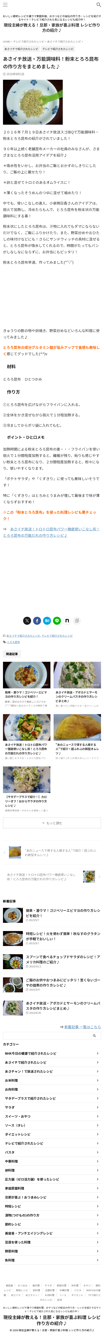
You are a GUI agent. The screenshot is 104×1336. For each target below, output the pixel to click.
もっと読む (54, 823)
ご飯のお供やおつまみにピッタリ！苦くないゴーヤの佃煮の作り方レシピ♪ (63, 982)
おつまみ (22, 1285)
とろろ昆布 (13, 642)
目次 (59, 1299)
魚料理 (36, 1285)
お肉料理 (49, 1295)
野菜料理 (61, 1285)
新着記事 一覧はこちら (82, 1026)
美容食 (9, 1285)
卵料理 (36, 1290)
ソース (62, 1295)
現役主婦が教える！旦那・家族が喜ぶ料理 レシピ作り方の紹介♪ (52, 27)
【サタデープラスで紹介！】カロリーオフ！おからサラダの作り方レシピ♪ (26, 801)
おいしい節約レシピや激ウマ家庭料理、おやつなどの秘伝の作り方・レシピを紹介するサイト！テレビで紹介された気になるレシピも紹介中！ (52, 1309)
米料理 (74, 1285)
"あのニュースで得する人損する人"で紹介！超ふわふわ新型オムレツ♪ (77, 748)
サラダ (48, 1285)
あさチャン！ (33, 1295)
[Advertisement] (52, 297)
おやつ (87, 1285)
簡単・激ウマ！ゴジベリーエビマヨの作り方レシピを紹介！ (26, 694)
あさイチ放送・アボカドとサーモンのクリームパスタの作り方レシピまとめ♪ (76, 696)
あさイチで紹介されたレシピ (23, 636)
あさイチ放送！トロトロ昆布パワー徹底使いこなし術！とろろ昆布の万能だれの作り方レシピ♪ (26, 748)
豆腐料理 (50, 1290)
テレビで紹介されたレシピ (57, 636)
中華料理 (64, 1290)
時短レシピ (22, 1290)
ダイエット (77, 1295)
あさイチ (16, 1295)
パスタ (77, 1290)
